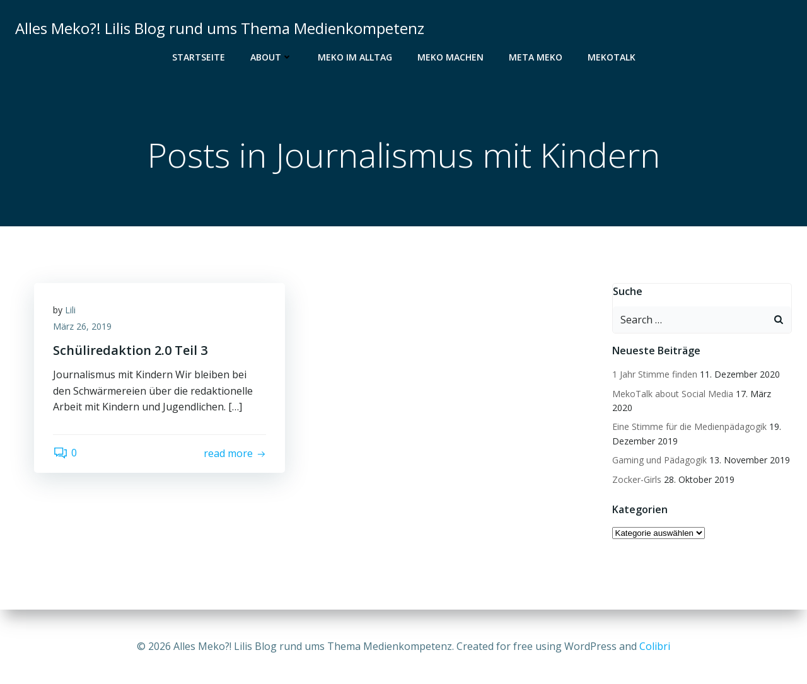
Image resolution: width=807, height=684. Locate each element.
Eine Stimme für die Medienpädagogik (689, 426)
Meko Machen (450, 57)
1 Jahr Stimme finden (654, 374)
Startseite (198, 57)
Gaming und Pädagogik (659, 460)
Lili (70, 310)
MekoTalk (612, 57)
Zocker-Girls (636, 479)
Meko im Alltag (355, 57)
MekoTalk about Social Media (672, 394)
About (271, 57)
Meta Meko (535, 57)
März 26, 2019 (82, 326)
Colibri (654, 646)
